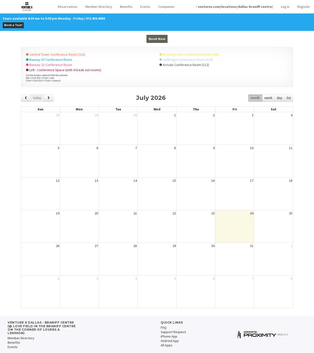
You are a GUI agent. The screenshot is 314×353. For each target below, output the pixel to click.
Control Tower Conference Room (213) (55, 54)
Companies (166, 6)
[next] (48, 98)
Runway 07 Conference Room (49, 59)
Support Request (173, 332)
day (279, 98)
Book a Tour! (13, 25)
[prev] (26, 98)
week (268, 98)
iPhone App (169, 336)
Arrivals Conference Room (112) (184, 65)
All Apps (166, 345)
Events (145, 6)
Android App (170, 341)
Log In (285, 6)
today (37, 98)
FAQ (164, 327)
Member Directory (98, 6)
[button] (68, 6)
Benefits (126, 6)
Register (303, 6)
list (289, 98)
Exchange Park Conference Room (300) (189, 54)
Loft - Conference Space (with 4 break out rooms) (63, 70)
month (255, 98)
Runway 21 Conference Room (49, 65)
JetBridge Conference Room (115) (186, 59)
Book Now (157, 39)
